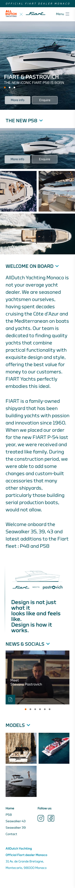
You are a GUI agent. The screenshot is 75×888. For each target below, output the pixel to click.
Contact (11, 834)
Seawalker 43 (16, 821)
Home (10, 808)
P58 (9, 814)
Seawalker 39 (16, 827)
